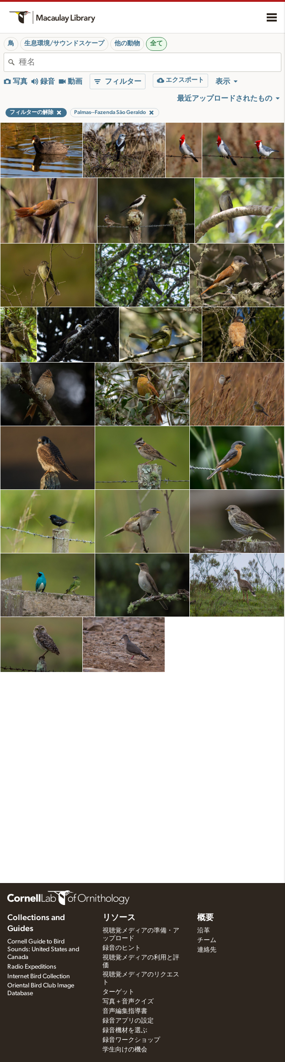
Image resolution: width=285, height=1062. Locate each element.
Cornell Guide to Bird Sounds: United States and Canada (43, 949)
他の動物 (127, 43)
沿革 (203, 930)
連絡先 (206, 950)
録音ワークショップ (131, 1040)
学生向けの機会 (124, 1049)
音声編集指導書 (124, 1011)
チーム (206, 940)
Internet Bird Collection (38, 976)
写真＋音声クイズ (128, 1001)
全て (156, 43)
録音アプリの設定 (128, 1021)
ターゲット (118, 992)
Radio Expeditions (31, 967)
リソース (118, 918)
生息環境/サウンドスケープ (64, 43)
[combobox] (150, 62)
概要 (205, 918)
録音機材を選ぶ (124, 1030)
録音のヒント (121, 948)
